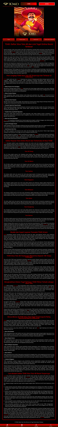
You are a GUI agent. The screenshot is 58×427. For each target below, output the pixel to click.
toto (33, 67)
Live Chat (50, 425)
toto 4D (13, 52)
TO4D (40, 53)
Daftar (22, 425)
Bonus (7, 425)
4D (28, 65)
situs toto (42, 60)
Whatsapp (36, 425)
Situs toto (6, 120)
